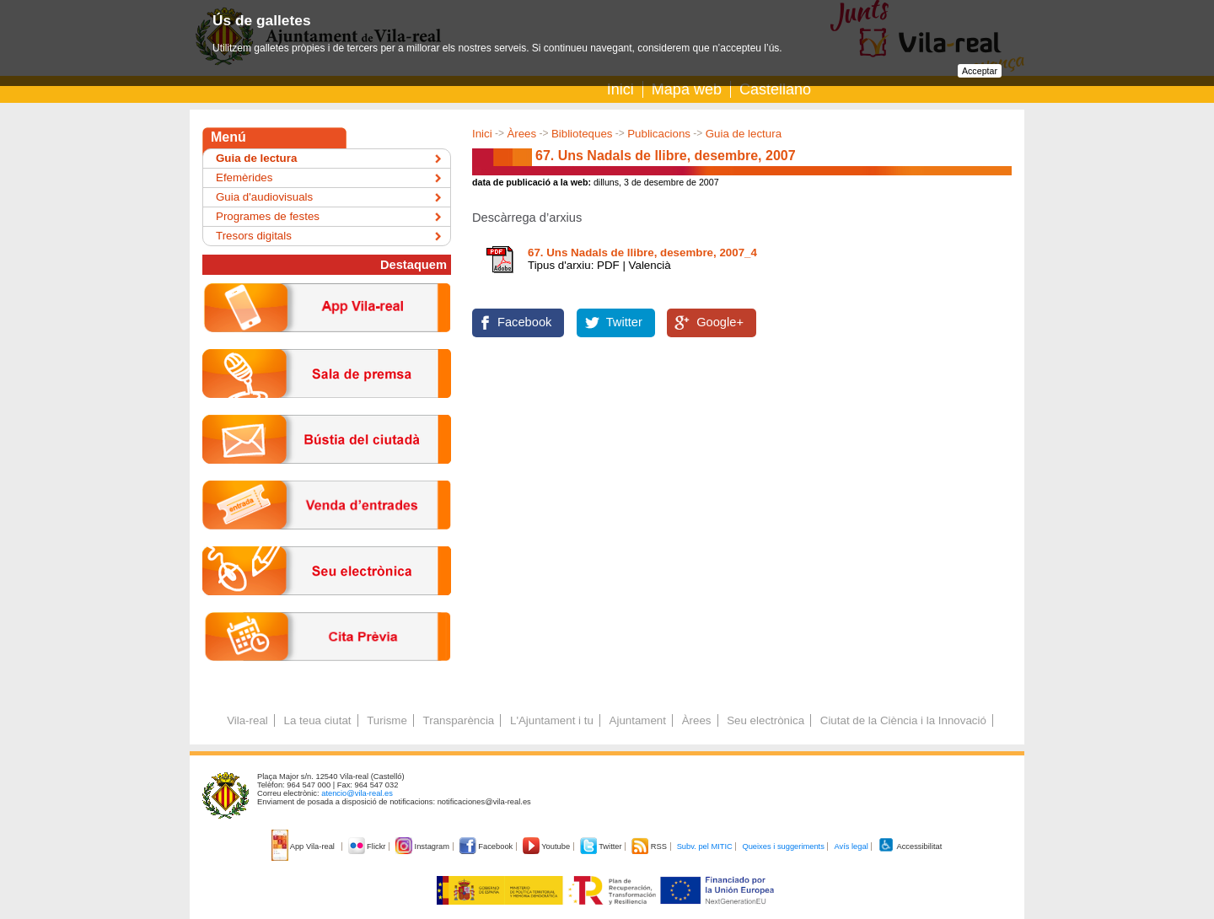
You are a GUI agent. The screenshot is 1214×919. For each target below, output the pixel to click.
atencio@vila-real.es (357, 793)
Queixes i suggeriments (783, 846)
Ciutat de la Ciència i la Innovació (903, 720)
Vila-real (247, 720)
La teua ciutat (317, 720)
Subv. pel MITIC (705, 846)
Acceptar (979, 71)
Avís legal (851, 846)
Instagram (423, 846)
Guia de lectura (744, 133)
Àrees (521, 133)
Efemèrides (244, 177)
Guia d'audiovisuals (264, 197)
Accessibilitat (910, 846)
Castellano (775, 89)
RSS (650, 846)
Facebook (524, 322)
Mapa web (687, 89)
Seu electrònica (765, 720)
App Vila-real (304, 846)
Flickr (368, 846)
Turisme (387, 720)
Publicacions (658, 133)
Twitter (624, 322)
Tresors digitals (254, 235)
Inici (620, 89)
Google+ (720, 322)
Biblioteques (582, 133)
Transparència (459, 720)
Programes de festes (268, 216)
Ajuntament (638, 720)
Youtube (547, 846)
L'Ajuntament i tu (552, 720)
